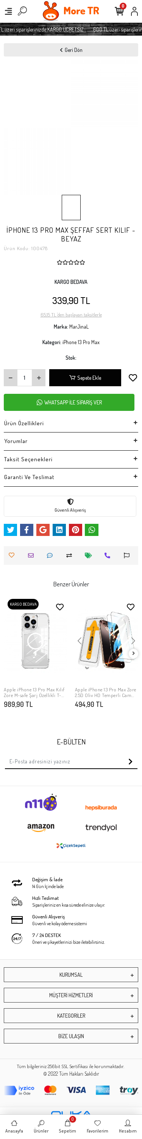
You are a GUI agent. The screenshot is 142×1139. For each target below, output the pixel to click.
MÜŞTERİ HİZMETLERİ (71, 995)
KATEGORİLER (71, 1015)
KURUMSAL (71, 974)
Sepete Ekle (85, 378)
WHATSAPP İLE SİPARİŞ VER (69, 402)
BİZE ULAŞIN (71, 1036)
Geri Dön (71, 50)
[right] (133, 654)
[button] (79, 641)
